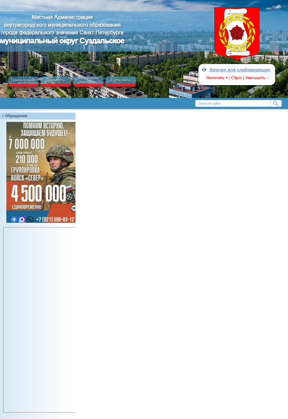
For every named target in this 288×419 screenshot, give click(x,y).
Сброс (236, 78)
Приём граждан (23, 80)
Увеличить (217, 78)
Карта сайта (120, 80)
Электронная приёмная (88, 80)
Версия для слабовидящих (240, 69)
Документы (56, 80)
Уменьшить (256, 78)
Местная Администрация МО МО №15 (62, 31)
